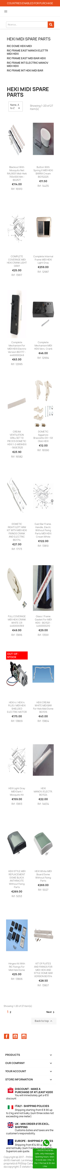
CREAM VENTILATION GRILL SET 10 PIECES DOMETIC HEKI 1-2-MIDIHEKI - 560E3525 (16, 439)
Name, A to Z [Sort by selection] (15, 106)
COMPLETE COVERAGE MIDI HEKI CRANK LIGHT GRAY (17, 261)
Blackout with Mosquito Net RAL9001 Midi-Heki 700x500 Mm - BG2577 (17, 173)
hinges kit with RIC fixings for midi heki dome (16, 966)
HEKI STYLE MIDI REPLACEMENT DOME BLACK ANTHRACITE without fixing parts (16, 879)
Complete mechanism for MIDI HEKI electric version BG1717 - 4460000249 (17, 349)
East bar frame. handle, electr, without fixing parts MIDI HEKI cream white (43, 530)
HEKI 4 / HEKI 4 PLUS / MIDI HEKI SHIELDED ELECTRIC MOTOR (17, 707)
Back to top (44, 1021)
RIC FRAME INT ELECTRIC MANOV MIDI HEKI (27, 64)
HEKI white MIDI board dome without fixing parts (43, 876)
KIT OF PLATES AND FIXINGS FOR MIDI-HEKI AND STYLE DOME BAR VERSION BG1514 (43, 970)
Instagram (24, 1036)
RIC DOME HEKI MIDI (19, 46)
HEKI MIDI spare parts (29, 39)
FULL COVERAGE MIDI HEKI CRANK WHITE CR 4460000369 (17, 621)
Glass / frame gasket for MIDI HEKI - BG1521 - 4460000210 (43, 621)
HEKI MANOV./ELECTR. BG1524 (43, 791)
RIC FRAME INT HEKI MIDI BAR (25, 70)
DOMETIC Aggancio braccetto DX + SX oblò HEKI (43, 436)
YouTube (15, 1036)
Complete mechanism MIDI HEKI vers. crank (43, 345)
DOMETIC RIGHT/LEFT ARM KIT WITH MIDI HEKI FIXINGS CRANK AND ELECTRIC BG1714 (17, 531)
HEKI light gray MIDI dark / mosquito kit (16, 791)
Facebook (6, 1036)
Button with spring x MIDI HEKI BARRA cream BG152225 (43, 172)
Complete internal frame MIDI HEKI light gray (43, 259)
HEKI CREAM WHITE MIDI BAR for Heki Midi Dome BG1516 (43, 707)
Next (51, 1012)
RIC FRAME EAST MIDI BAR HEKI (26, 58)
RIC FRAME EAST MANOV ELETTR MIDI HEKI (27, 52)
